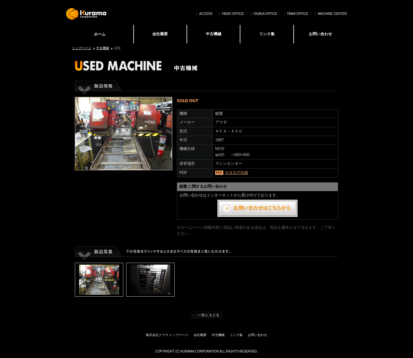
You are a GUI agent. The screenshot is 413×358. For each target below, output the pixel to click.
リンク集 (267, 34)
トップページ (81, 48)
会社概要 (160, 34)
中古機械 (213, 34)
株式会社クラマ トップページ (99, 34)
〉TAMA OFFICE (296, 14)
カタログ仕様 (236, 172)
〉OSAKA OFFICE (263, 14)
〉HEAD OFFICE (231, 14)
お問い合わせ (320, 34)
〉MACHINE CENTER (331, 14)
